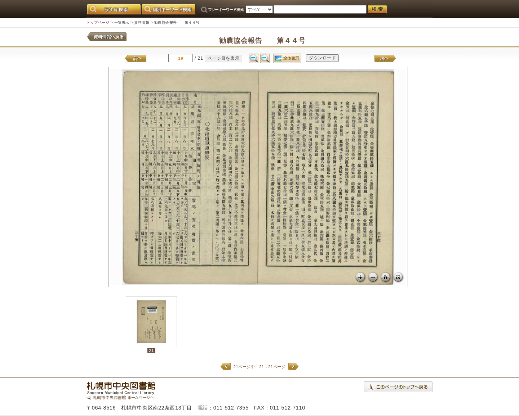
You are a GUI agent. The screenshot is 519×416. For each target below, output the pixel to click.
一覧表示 (121, 22)
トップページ (97, 22)
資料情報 (141, 22)
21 (151, 350)
